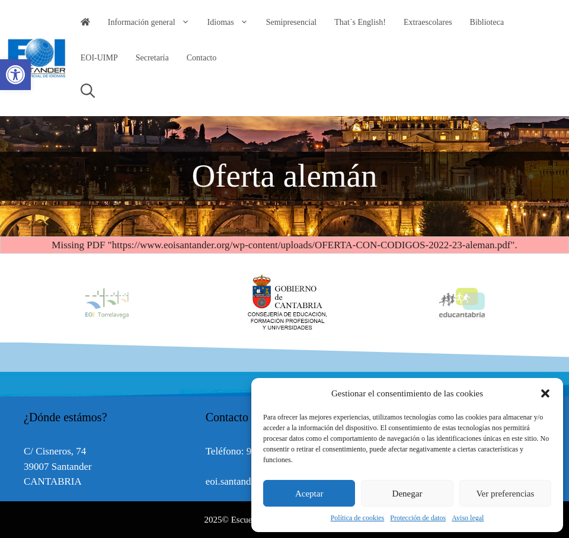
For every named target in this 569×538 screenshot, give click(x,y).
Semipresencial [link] (291, 22)
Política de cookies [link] (358, 518)
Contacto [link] (202, 57)
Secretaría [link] (152, 57)
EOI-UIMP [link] (99, 57)
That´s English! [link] (360, 22)
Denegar (407, 493)
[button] (545, 393)
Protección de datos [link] (418, 518)
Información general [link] (153, 22)
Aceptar (309, 493)
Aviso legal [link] (468, 518)
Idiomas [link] (232, 22)
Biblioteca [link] (487, 22)
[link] (15, 74)
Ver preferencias (505, 493)
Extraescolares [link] (428, 22)
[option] (284, 302)
